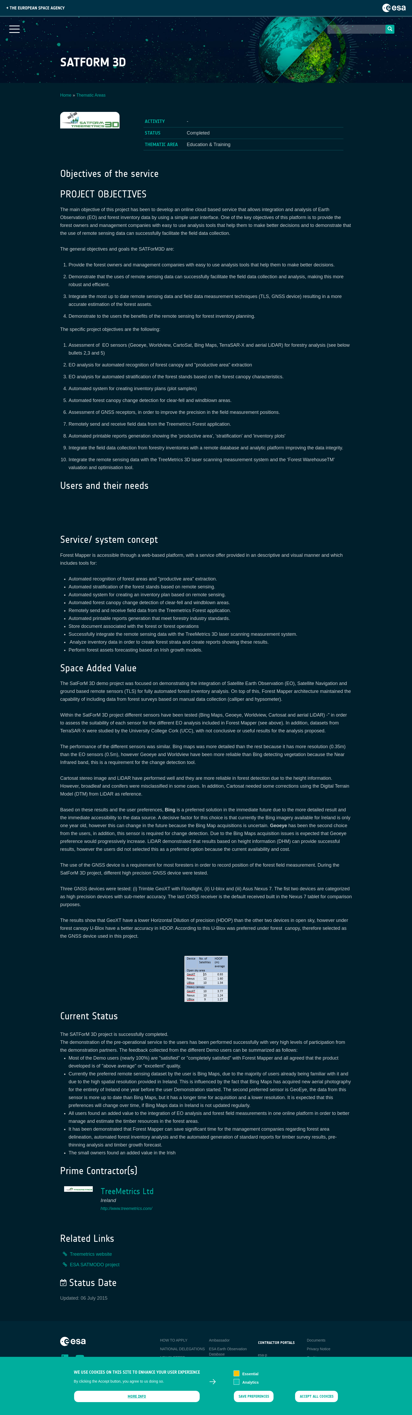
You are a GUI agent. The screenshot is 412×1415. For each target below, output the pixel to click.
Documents (316, 1340)
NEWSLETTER (172, 1358)
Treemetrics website (91, 1254)
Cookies (313, 1358)
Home (65, 95)
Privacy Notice (318, 1349)
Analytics (250, 1384)
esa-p (262, 1355)
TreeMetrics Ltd (127, 1191)
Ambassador (219, 1340)
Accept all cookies (316, 1398)
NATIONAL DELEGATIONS (182, 1349)
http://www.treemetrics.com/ (126, 1208)
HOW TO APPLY (173, 1340)
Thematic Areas (91, 95)
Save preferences (253, 1398)
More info (137, 1398)
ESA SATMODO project (95, 1264)
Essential (250, 1375)
